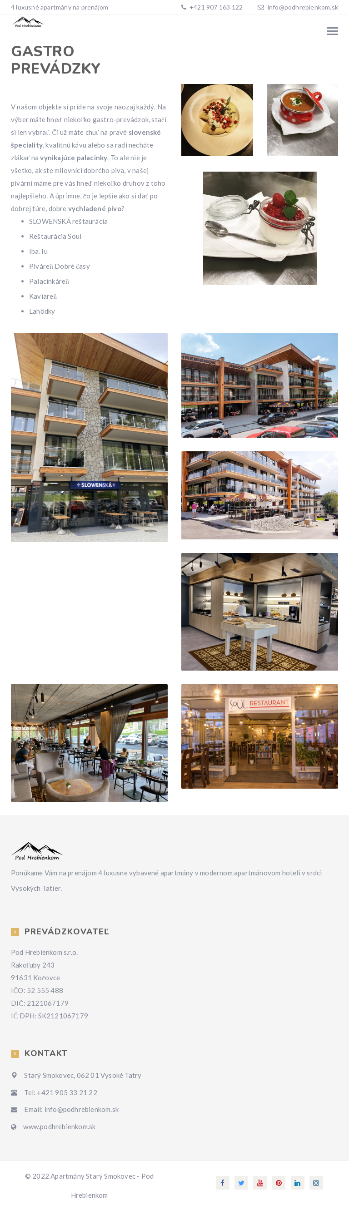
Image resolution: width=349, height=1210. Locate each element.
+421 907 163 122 (215, 7)
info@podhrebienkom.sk (303, 7)
